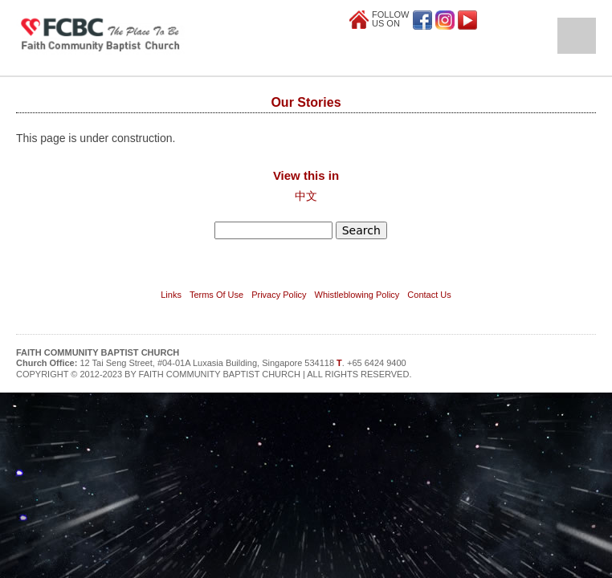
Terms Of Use (216, 294)
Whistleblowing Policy (357, 294)
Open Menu (576, 36)
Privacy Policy (278, 294)
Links (171, 294)
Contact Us (429, 294)
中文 (306, 195)
